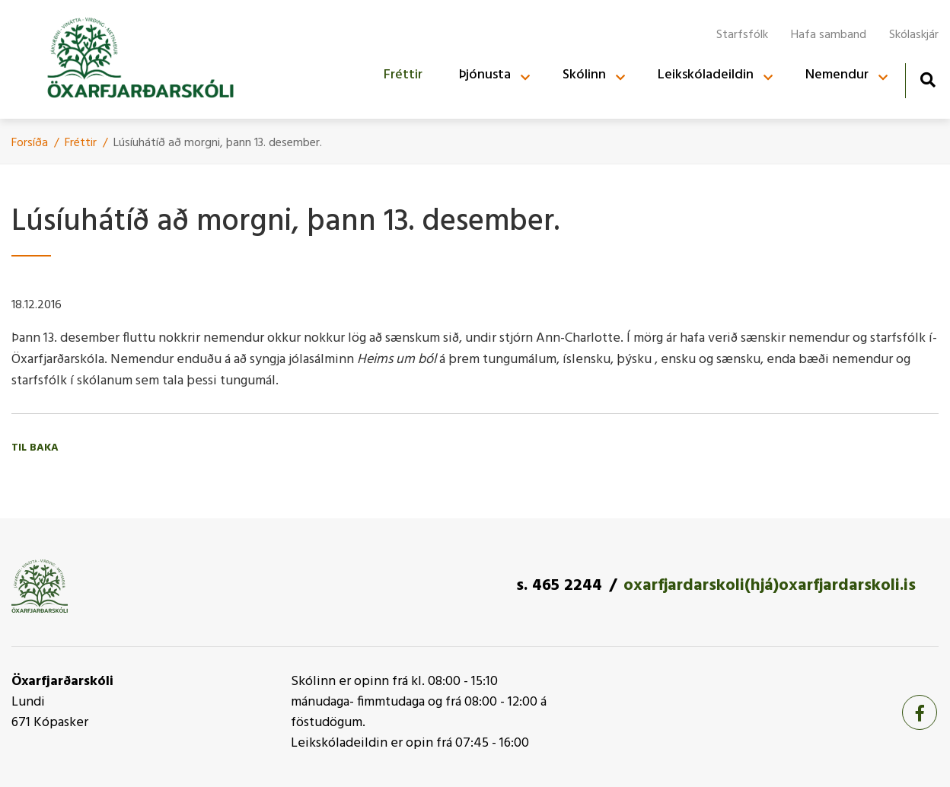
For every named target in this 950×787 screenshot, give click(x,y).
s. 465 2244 (559, 585)
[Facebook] (919, 712)
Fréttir (81, 143)
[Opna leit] (927, 79)
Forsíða (29, 143)
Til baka (35, 448)
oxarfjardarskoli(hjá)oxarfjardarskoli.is (769, 585)
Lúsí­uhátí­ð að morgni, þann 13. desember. (217, 143)
